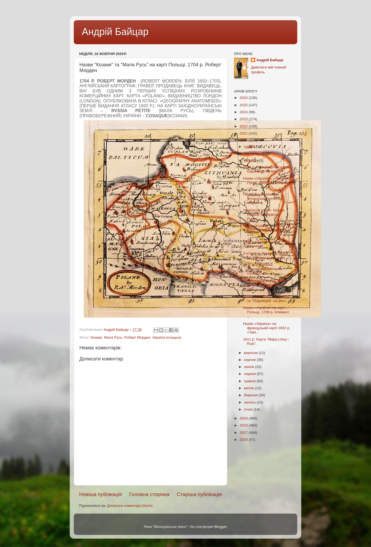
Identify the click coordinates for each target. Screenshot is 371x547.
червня (250, 374)
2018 (244, 425)
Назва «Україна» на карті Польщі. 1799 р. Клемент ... (266, 312)
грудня (250, 147)
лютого (250, 402)
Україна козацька (166, 337)
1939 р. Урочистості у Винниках (261, 244)
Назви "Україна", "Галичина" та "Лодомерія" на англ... (266, 298)
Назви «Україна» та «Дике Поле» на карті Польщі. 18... (265, 284)
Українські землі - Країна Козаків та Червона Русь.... (264, 214)
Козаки (96, 337)
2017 (244, 433)
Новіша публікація (100, 494)
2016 (244, 440)
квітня (249, 388)
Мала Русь (113, 337)
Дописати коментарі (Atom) (129, 506)
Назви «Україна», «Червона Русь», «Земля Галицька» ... (266, 182)
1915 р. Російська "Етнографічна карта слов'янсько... (262, 269)
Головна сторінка (149, 494)
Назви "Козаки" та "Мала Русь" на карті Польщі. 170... (264, 230)
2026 (244, 98)
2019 (244, 418)
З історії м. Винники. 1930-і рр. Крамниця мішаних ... (266, 255)
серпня (250, 360)
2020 (244, 140)
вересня (251, 353)
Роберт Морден (137, 337)
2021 (244, 133)
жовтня (250, 161)
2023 (244, 119)
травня (250, 381)
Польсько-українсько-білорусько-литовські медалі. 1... (262, 198)
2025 (244, 105)
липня (249, 367)
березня (251, 395)
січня (248, 409)
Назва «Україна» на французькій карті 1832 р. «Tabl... (266, 328)
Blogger (220, 527)
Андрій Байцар (115, 31)
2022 (244, 126)
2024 (244, 112)
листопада (253, 154)
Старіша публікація (199, 494)
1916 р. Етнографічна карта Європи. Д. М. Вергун (266, 169)
